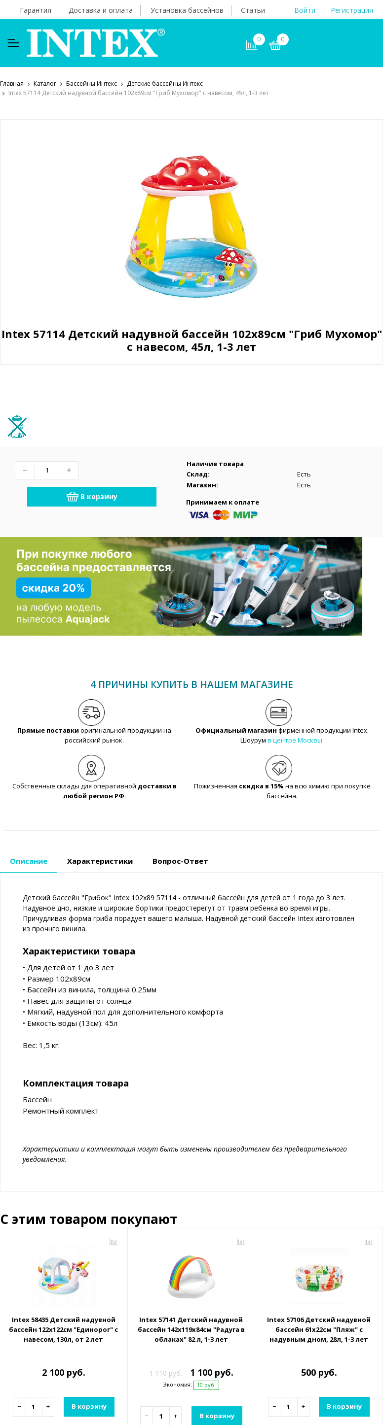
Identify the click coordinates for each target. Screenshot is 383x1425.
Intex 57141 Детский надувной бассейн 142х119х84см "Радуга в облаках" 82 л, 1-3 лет (191, 1330)
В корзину (92, 497)
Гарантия (35, 10)
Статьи (253, 10)
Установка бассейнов (187, 10)
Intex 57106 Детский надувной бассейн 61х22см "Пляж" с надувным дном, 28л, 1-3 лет (319, 1330)
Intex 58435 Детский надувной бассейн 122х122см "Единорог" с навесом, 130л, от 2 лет (63, 1330)
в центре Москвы (295, 740)
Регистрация (352, 10)
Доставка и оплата (101, 10)
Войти (304, 10)
